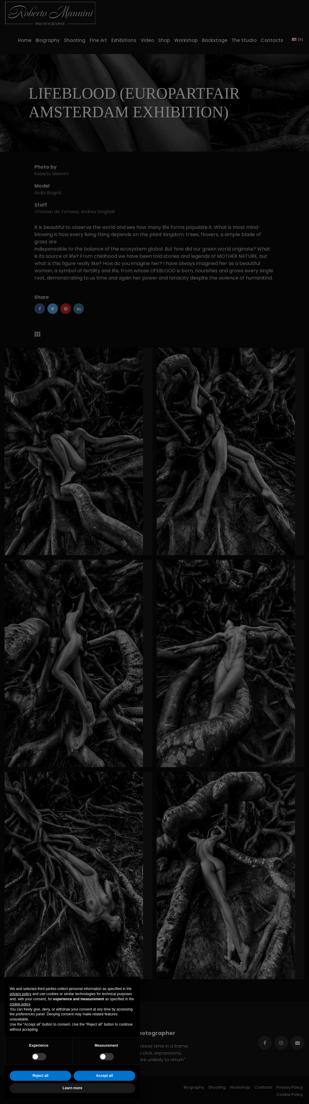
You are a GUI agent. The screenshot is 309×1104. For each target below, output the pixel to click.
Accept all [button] (104, 1076)
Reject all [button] (41, 1076)
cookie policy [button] (20, 1004)
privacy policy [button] (20, 994)
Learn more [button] (72, 1088)
